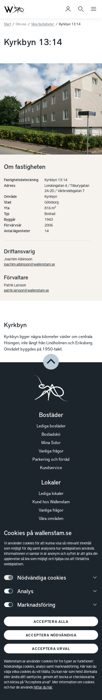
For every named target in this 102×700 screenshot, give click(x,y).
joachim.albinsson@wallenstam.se (29, 264)
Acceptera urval (51, 648)
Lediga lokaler (51, 493)
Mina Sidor (51, 442)
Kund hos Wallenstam (51, 501)
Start (7, 24)
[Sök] (80, 9)
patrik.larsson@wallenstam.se (26, 290)
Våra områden (51, 518)
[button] (51, 362)
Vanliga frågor (51, 450)
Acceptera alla (51, 621)
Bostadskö (51, 434)
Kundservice (51, 467)
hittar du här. (43, 687)
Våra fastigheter (42, 24)
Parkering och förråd (51, 459)
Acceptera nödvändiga (51, 635)
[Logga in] (68, 9)
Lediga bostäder (51, 425)
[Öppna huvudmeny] (93, 9)
